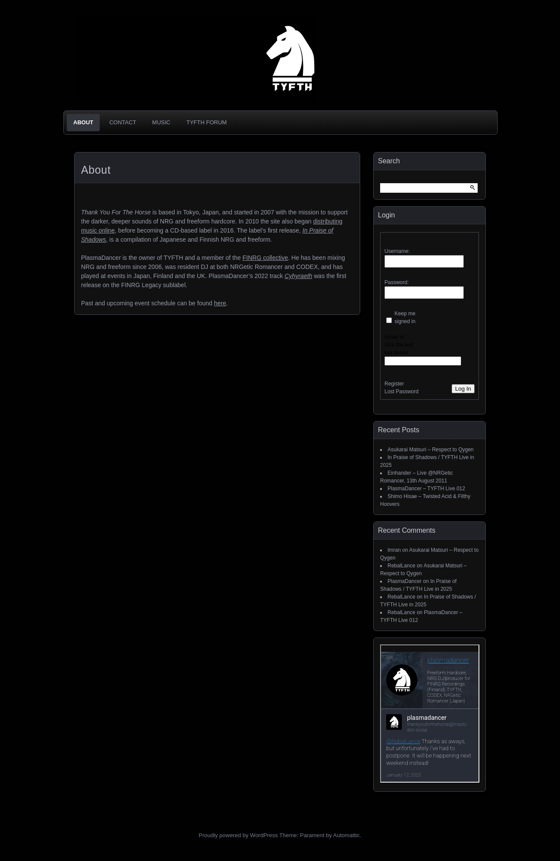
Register (394, 384)
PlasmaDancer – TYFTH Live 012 (426, 489)
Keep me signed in (404, 317)
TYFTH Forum (206, 122)
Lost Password (401, 391)
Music (161, 122)
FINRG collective (265, 257)
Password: (396, 282)
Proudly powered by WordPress (238, 835)
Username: (397, 251)
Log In (463, 388)
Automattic (346, 835)
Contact (122, 122)
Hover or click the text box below (398, 345)
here (220, 303)
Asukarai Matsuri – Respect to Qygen (430, 450)
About (83, 122)
